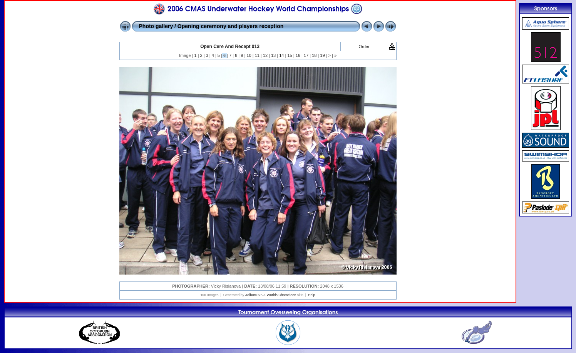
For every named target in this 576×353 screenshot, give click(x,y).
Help (311, 295)
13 (273, 55)
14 (281, 55)
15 (289, 55)
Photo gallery (156, 26)
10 (248, 55)
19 (322, 55)
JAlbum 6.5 (254, 295)
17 (306, 55)
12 (265, 55)
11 (257, 55)
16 (298, 55)
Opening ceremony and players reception (230, 26)
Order (363, 46)
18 (314, 55)
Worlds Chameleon (281, 295)
